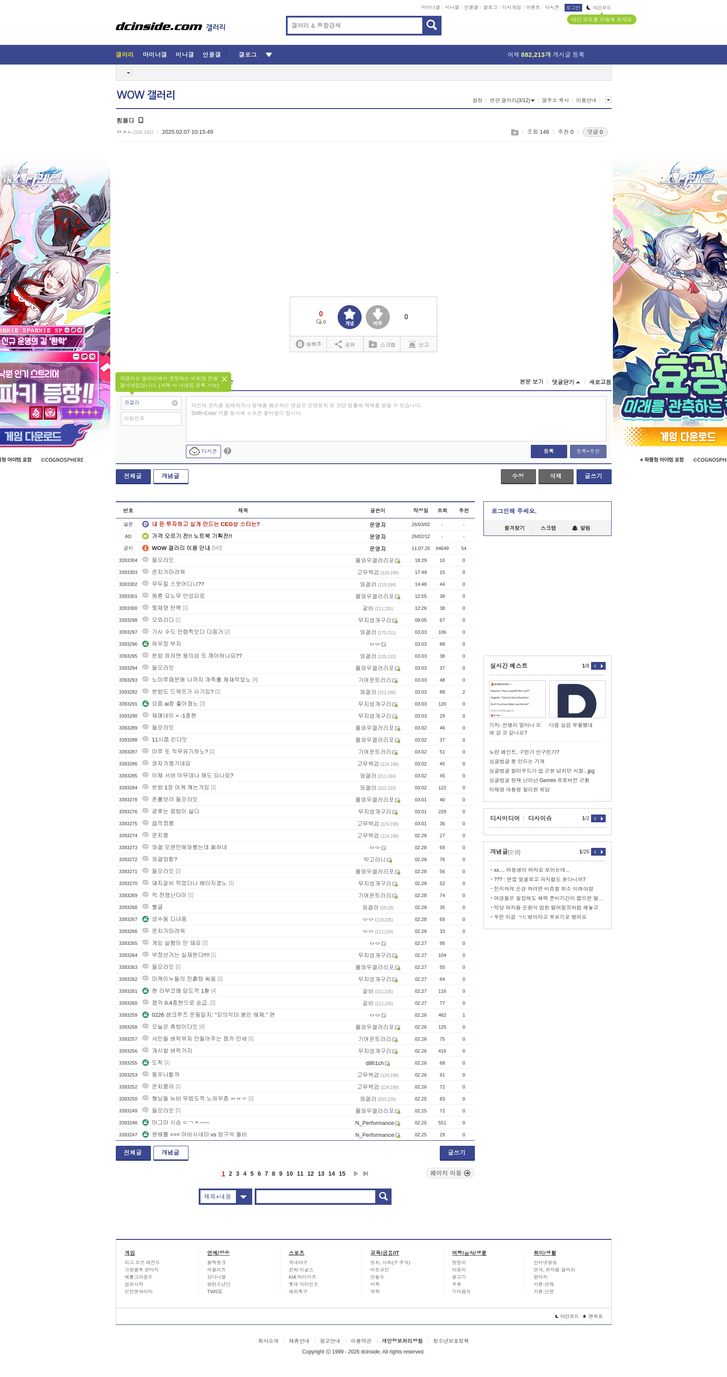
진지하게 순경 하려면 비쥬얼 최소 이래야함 (544, 889)
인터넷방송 (545, 1262)
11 (300, 1173)
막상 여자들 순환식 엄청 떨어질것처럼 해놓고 (546, 908)
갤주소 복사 (555, 100)
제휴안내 (299, 1341)
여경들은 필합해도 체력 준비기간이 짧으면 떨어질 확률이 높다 (550, 898)
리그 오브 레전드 (142, 1262)
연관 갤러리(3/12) (512, 100)
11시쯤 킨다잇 (164, 739)
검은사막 (134, 1284)
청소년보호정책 (451, 1341)
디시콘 (552, 7)
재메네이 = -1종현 (169, 715)
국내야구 (298, 1262)
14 (331, 1173)
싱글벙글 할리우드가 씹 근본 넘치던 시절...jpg (542, 771)
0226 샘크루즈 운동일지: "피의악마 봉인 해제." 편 (208, 1015)
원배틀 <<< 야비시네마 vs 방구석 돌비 (194, 1134)
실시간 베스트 (509, 665)
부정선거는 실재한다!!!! (175, 955)
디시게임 (511, 7)
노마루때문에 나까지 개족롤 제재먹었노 (196, 680)
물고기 (459, 1277)
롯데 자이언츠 (303, 1284)
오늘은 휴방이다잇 (170, 1027)
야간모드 (599, 7)
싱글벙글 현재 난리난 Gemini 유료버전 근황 (539, 780)
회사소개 (268, 1341)
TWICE (214, 1291)
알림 (581, 528)
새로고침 (600, 382)
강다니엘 (216, 1277)
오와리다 (158, 620)
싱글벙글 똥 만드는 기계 (517, 762)
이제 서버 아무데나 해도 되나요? (187, 775)
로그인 (573, 7)
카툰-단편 (544, 1291)
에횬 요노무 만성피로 (173, 596)
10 (289, 1173)
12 (310, 1173)
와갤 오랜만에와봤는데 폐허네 (184, 847)
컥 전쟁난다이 (164, 895)
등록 (549, 451)
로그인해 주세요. (514, 511)
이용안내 (586, 100)
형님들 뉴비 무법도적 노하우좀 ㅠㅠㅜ (194, 1098)
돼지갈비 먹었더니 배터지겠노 (184, 883)
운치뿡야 (158, 1086)
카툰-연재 (544, 1284)
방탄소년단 (219, 1284)
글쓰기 (594, 476)
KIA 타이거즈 (302, 1277)
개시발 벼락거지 (167, 1050)
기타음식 (461, 1291)
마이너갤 (430, 7)
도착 (152, 1062)
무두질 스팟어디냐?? (173, 584)
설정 (477, 100)
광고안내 (330, 1341)
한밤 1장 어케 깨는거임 (175, 787)
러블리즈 (216, 1269)
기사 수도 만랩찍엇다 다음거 (182, 632)
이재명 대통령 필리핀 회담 (519, 790)
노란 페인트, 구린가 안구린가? (524, 752)
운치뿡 (155, 835)
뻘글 (152, 907)
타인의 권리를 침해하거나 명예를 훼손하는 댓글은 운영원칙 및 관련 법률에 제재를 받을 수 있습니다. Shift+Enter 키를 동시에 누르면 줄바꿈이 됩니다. (306, 409)
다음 (356, 1174)
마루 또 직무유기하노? (175, 751)
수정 (518, 476)
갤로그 (490, 7)
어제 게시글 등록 (546, 54)
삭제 (556, 476)
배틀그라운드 (139, 1277)
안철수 (378, 1277)
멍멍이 (459, 1262)
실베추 (308, 344)
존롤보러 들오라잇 (170, 799)
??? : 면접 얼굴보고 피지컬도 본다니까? (540, 880)
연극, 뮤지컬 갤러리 (554, 1269)
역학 (375, 1291)
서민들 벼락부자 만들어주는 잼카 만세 (194, 1039)
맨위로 (593, 1316)
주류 (457, 1284)
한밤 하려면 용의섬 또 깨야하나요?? (192, 656)
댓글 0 (595, 132)
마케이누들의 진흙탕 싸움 (179, 979)
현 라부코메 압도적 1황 (175, 991)
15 (342, 1173)
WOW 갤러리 (146, 95)
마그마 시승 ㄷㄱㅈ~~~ (175, 1122)
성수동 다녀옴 (164, 919)
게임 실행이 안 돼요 (171, 943)
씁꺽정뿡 (158, 823)
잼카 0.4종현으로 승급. (175, 1003)
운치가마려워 (163, 572)
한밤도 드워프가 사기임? (177, 691)
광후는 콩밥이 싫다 (170, 811)
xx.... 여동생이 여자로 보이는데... (532, 870)
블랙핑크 (216, 1262)
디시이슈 (540, 818)
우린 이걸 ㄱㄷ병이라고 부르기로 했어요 (540, 917)
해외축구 (298, 1291)
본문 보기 (532, 382)
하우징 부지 (161, 644)
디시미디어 (505, 818)
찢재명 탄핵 (161, 608)
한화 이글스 (301, 1269)
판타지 (541, 1277)
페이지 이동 (450, 1173)
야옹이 (459, 1269)
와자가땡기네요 (166, 763)
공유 (345, 344)
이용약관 (361, 1341)
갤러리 (125, 54)
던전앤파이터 (139, 1291)
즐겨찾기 (514, 528)
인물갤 (471, 7)
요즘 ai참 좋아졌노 (170, 703)
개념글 (171, 476)
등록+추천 (588, 451)
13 (321, 1173)
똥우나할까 (161, 1074)
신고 (419, 344)
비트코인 (380, 1269)
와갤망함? (159, 859)
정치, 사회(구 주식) (391, 1262)
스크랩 (514, 132)
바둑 (375, 1284)
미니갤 (452, 7)
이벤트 (533, 7)
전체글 (133, 476)
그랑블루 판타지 (142, 1269)
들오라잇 (158, 560)
